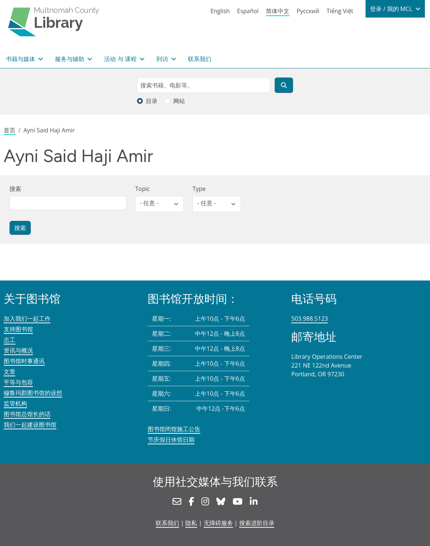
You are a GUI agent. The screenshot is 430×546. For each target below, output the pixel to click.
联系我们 (199, 59)
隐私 (191, 523)
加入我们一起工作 (27, 319)
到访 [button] (163, 59)
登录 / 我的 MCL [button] (392, 9)
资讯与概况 (18, 350)
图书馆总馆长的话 (27, 414)
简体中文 (277, 11)
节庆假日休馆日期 (171, 440)
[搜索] (284, 85)
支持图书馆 (18, 329)
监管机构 (15, 403)
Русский (308, 11)
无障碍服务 (218, 523)
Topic (142, 189)
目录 (151, 101)
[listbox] (159, 204)
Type (199, 189)
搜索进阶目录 (256, 523)
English (220, 11)
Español (248, 11)
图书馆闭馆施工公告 (174, 429)
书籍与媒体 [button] (21, 59)
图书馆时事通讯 (24, 361)
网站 (179, 101)
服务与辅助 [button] (70, 59)
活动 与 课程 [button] (121, 59)
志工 (9, 340)
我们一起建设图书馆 (30, 425)
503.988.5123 (309, 319)
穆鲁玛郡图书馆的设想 (33, 393)
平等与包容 (18, 382)
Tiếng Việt (340, 11)
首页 (9, 130)
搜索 (15, 189)
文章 (9, 372)
